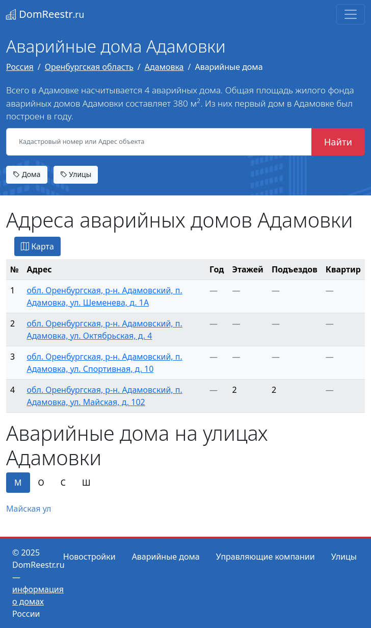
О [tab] (41, 482)
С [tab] (63, 482)
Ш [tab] (86, 482)
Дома (27, 174)
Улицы (76, 174)
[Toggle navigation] (350, 14)
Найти (338, 141)
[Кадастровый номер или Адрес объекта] (159, 142)
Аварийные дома (166, 556)
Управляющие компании (265, 556)
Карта (37, 246)
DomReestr (45, 14)
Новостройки (89, 556)
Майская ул (28, 508)
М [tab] (18, 482)
